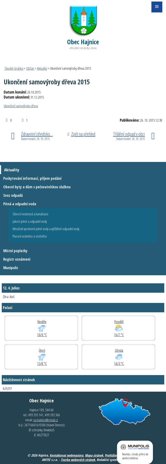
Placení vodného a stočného (30, 236)
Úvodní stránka (14, 68)
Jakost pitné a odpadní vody (30, 221)
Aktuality (42, 68)
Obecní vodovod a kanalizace (30, 213)
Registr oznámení (16, 259)
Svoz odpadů (13, 195)
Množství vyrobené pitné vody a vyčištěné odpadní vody (46, 228)
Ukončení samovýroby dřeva (21, 105)
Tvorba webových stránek (78, 459)
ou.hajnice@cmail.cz (45, 419)
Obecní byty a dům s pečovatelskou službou (37, 186)
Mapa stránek (94, 455)
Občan (30, 68)
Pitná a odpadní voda (19, 203)
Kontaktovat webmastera (66, 455)
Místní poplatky (15, 250)
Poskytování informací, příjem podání (32, 178)
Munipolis (10, 267)
